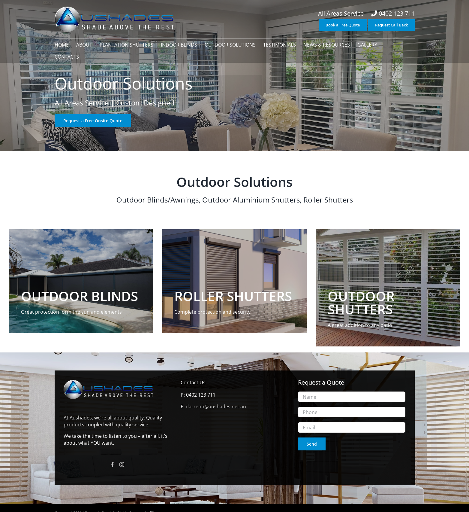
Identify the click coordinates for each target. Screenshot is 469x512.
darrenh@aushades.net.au (216, 406)
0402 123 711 (397, 13)
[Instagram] (121, 464)
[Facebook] (112, 464)
